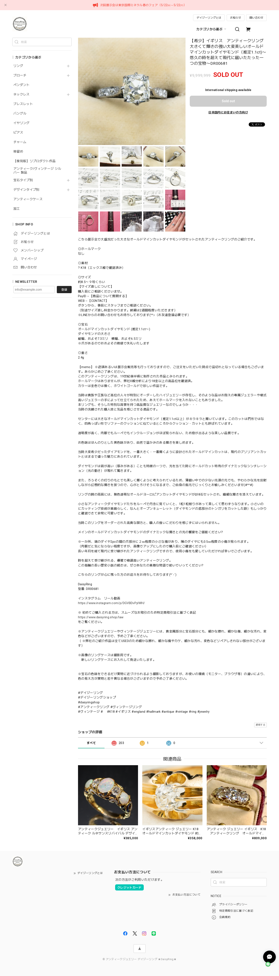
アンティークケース (28, 199)
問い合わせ (256, 17)
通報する (260, 724)
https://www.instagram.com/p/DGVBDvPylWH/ (111, 603)
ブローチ (19, 75)
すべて (91, 743)
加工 (16, 209)
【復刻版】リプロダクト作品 (34, 161)
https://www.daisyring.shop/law (102, 617)
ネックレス (21, 94)
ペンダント (21, 85)
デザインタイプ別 (26, 190)
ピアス (18, 132)
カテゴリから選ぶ (211, 29)
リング (18, 66)
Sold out (228, 101)
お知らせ (235, 17)
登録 (64, 289)
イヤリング (21, 123)
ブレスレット (23, 104)
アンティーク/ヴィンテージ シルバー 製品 (37, 170)
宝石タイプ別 (24, 180)
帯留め (18, 151)
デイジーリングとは (209, 17)
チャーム (19, 142)
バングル (19, 113)
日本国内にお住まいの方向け (228, 112)
